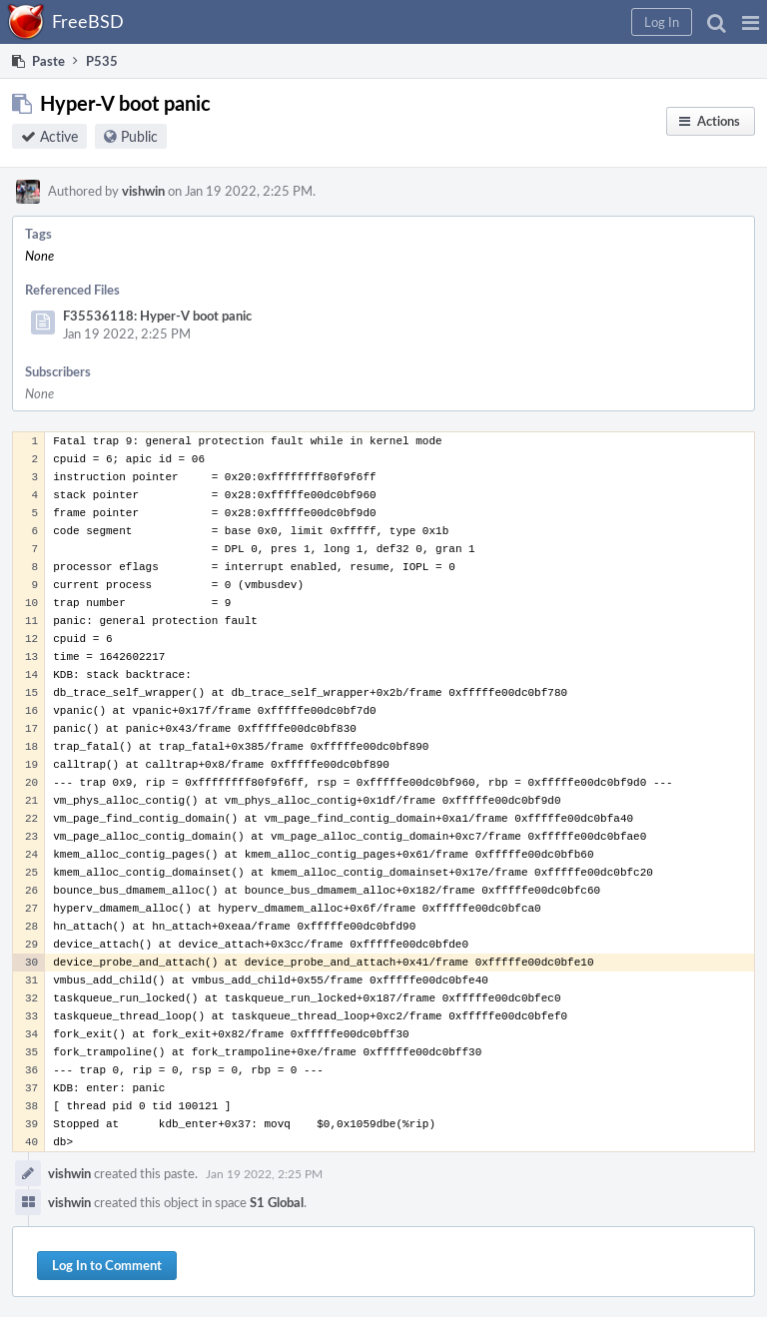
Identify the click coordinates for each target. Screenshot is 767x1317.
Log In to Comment (107, 1265)
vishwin (143, 191)
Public (139, 136)
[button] (750, 22)
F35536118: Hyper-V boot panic (157, 316)
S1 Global (277, 1202)
